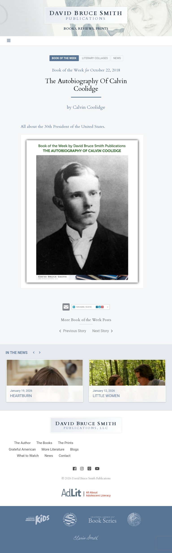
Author (22, 443)
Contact (64, 456)
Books (44, 443)
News (117, 58)
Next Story (102, 331)
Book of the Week (64, 58)
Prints (65, 443)
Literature (53, 449)
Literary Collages (95, 58)
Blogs (74, 449)
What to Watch (28, 456)
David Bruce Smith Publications (91, 478)
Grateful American (22, 449)
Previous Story (72, 331)
